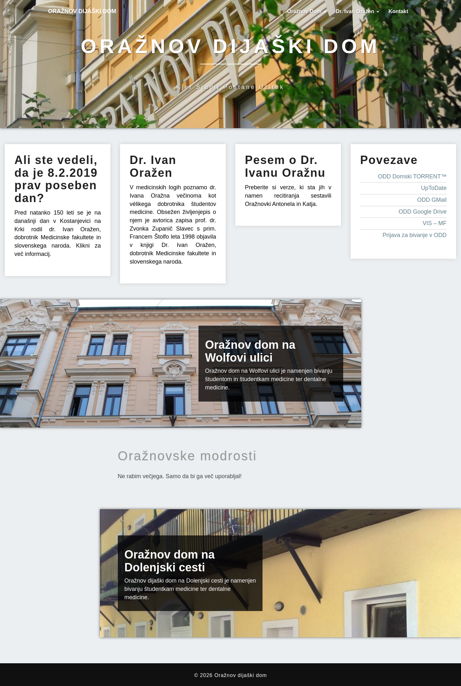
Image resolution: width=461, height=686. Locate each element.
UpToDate (434, 188)
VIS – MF (435, 223)
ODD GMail (432, 200)
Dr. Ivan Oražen (357, 11)
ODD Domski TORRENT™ (412, 176)
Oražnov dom (306, 11)
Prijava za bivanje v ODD (415, 235)
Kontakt (398, 11)
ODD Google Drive (423, 211)
